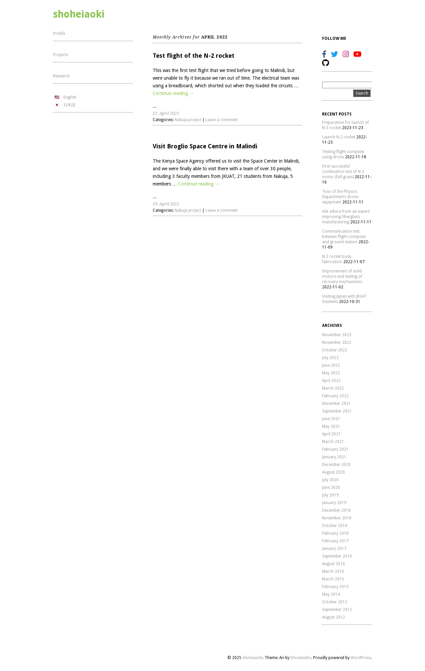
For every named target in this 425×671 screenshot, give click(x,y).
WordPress (361, 657)
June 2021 (331, 418)
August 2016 (333, 563)
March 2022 (333, 388)
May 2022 (331, 373)
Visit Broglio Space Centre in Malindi (205, 146)
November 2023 (336, 335)
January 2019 (334, 502)
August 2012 (333, 617)
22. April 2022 (166, 113)
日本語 (69, 105)
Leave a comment (222, 119)
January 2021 (334, 457)
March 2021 (333, 441)
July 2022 (330, 357)
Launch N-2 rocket (338, 137)
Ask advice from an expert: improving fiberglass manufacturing (346, 216)
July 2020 (330, 480)
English (69, 97)
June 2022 (331, 365)
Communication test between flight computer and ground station (344, 236)
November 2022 (336, 342)
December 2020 (336, 464)
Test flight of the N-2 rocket (193, 55)
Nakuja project (188, 119)
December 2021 (336, 403)
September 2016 (337, 556)
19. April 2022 (166, 204)
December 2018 (336, 510)
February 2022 (335, 396)
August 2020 (333, 472)
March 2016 (333, 571)
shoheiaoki (79, 14)
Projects (60, 54)
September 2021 (337, 411)
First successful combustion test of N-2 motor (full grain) (343, 171)
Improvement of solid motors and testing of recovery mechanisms (342, 276)
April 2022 (331, 380)
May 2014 (331, 594)
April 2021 (331, 434)
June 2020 (331, 487)
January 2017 (334, 548)
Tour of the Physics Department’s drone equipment (340, 196)
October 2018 (334, 525)
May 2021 (331, 426)
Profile (59, 33)
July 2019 (330, 495)
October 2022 (334, 350)
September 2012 (337, 609)
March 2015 (333, 579)
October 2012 (334, 602)
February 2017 (335, 541)
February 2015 (335, 586)
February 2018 (335, 533)
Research (61, 76)
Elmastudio (301, 657)
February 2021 (335, 449)
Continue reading (173, 93)
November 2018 (336, 518)
